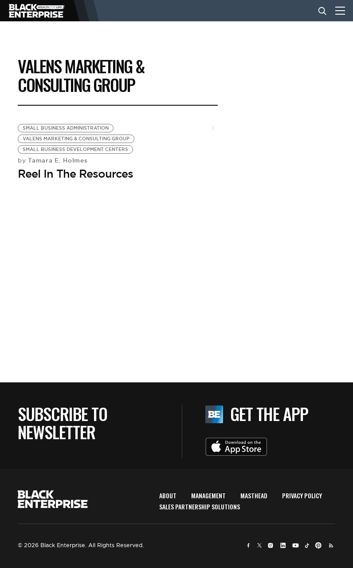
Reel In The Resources (75, 174)
